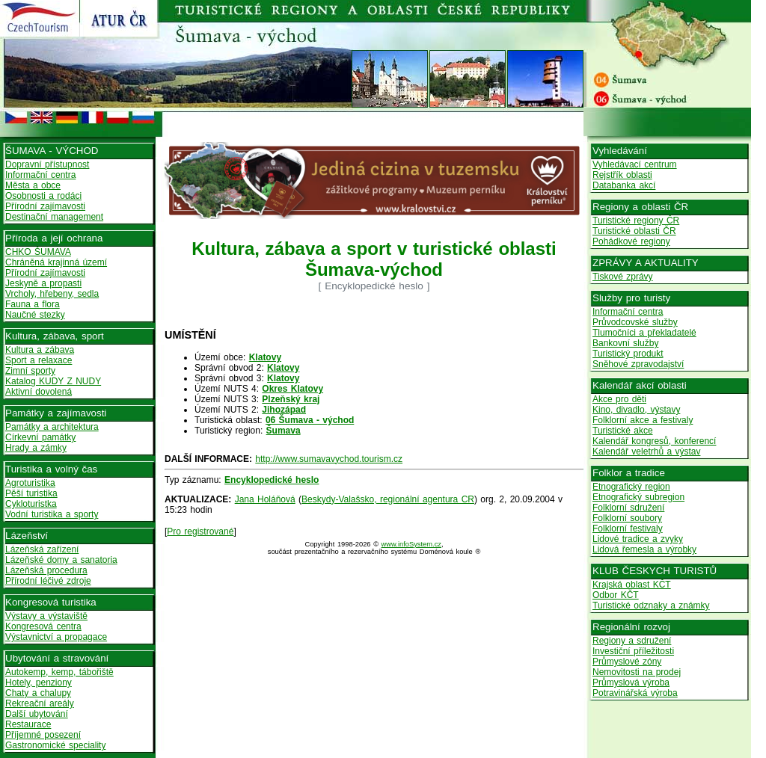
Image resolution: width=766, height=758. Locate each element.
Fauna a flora (32, 304)
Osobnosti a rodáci (43, 196)
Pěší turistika (31, 493)
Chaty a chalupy (38, 693)
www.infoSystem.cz (411, 544)
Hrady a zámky (36, 448)
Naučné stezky (35, 314)
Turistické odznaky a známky (651, 605)
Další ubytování (36, 714)
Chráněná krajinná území (56, 262)
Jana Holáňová (265, 499)
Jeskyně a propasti (43, 283)
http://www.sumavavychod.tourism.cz (328, 459)
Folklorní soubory (627, 518)
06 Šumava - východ (310, 420)
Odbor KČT (615, 595)
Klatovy (265, 357)
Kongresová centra (43, 626)
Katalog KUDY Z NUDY (53, 381)
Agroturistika (30, 483)
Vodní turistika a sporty (51, 514)
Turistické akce (622, 430)
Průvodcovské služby (635, 322)
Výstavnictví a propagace (56, 637)
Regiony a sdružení (631, 640)
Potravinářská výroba (635, 693)
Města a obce (33, 185)
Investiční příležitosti (633, 651)
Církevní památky (40, 437)
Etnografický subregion (638, 497)
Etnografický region (631, 486)
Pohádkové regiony (631, 241)
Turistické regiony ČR (635, 220)
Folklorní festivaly (627, 528)
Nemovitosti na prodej (636, 672)
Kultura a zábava (39, 350)
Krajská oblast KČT (631, 584)
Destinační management (54, 217)
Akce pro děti (619, 399)
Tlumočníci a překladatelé (644, 332)
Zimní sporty (30, 371)
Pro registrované (200, 531)
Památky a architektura (52, 427)
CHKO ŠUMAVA (38, 252)
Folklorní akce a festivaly (642, 420)
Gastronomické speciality (55, 745)
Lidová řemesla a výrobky (644, 549)
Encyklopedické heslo (271, 480)
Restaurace (28, 724)
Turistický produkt (628, 353)
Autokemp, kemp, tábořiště (59, 672)
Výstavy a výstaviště (46, 616)
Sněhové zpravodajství (638, 364)
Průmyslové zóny (626, 661)
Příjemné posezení (43, 735)
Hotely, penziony (38, 682)
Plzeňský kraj (290, 399)
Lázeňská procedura (46, 570)
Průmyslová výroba (631, 682)
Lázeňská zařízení (42, 549)
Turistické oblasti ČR (634, 231)
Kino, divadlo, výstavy (636, 409)
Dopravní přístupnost (47, 164)
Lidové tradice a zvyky (637, 539)
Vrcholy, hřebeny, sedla (52, 294)
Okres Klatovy (292, 388)
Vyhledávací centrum (634, 164)
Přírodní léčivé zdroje (48, 581)
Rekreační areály (39, 703)
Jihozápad (284, 409)
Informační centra (40, 175)
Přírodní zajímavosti (45, 206)
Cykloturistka (31, 504)
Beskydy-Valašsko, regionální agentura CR (387, 499)
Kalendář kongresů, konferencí (654, 441)
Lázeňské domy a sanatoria (61, 560)
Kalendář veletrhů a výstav (646, 451)
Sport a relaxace (38, 360)
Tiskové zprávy (622, 276)
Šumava (283, 430)
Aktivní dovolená (38, 391)
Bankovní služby (625, 343)
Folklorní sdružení (628, 507)
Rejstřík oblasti (622, 175)
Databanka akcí (623, 185)
